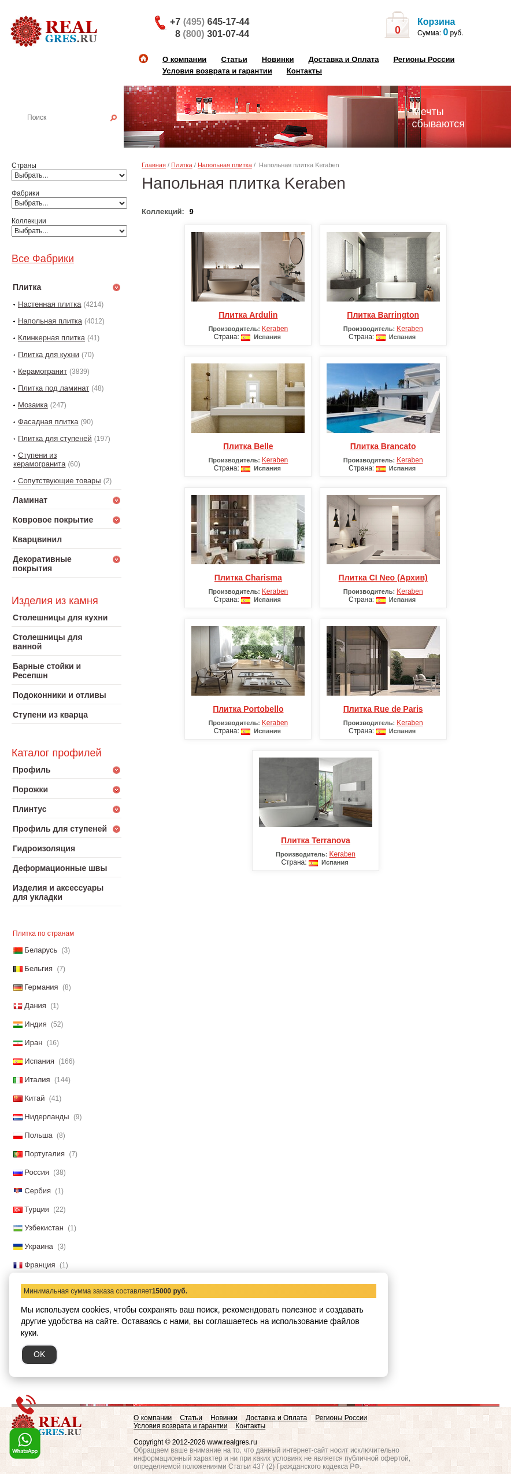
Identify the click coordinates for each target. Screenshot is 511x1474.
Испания (39, 1061)
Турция (36, 1209)
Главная (154, 164)
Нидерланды (46, 1116)
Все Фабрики (43, 258)
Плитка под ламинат (53, 388)
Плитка (181, 164)
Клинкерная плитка (51, 337)
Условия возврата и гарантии (217, 71)
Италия (37, 1079)
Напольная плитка (50, 321)
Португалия (44, 1153)
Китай (34, 1098)
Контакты (304, 71)
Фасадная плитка (48, 421)
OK (39, 1354)
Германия (41, 987)
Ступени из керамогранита (39, 459)
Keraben (275, 329)
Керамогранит (42, 371)
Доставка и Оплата (343, 59)
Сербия (37, 1190)
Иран (33, 1042)
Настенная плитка (79, 133)
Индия (35, 1024)
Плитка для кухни (48, 354)
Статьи (234, 59)
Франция (39, 1264)
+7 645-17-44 (209, 22)
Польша (38, 1135)
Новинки (278, 59)
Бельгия (38, 968)
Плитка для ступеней (55, 438)
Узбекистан (44, 1227)
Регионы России (423, 59)
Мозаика (33, 404)
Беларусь (40, 950)
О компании (184, 59)
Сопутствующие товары (59, 480)
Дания (35, 1005)
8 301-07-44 (212, 34)
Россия (36, 1172)
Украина (38, 1246)
